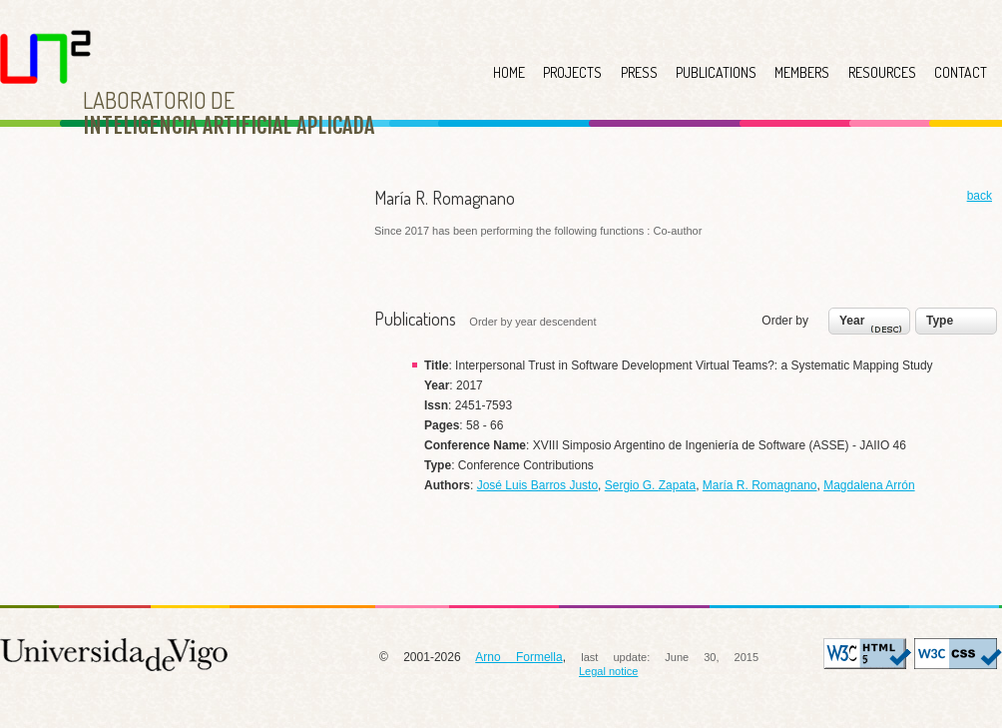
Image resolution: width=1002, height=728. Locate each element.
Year (872, 326)
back (979, 196)
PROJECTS (572, 72)
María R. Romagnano (760, 485)
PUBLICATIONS (716, 72)
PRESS (639, 72)
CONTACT (960, 72)
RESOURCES (882, 72)
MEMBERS (801, 72)
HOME (509, 72)
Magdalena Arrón (868, 485)
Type (939, 321)
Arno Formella (518, 657)
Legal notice (608, 671)
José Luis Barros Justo (537, 485)
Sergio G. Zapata (650, 485)
